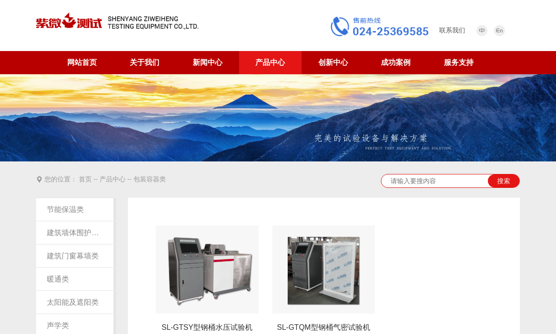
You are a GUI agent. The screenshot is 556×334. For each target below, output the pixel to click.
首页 (85, 179)
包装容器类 (149, 179)
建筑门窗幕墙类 (73, 256)
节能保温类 (65, 209)
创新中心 (333, 62)
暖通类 (58, 279)
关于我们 (144, 62)
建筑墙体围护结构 (74, 233)
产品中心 (270, 62)
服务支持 (459, 62)
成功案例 (396, 62)
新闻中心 (207, 62)
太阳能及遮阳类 (73, 302)
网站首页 (82, 62)
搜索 (503, 181)
